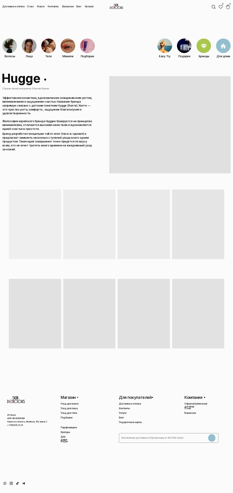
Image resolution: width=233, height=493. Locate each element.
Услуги (40, 6)
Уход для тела (69, 412)
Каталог (89, 6)
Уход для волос (70, 403)
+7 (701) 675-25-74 (15, 425)
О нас (30, 6)
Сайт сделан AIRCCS (219, 484)
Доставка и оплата (13, 6)
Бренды (65, 432)
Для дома (64, 438)
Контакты (53, 6)
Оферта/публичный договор (195, 405)
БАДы (64, 441)
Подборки (66, 417)
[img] (221, 7)
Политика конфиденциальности (180, 486)
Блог (78, 6)
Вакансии (68, 6)
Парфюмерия (69, 427)
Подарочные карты (130, 422)
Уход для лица (69, 408)
